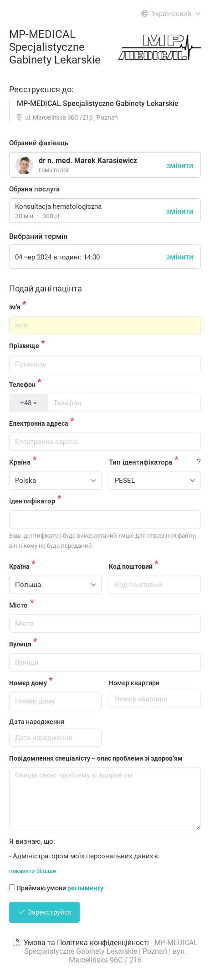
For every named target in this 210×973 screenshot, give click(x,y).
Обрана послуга (34, 189)
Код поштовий (131, 566)
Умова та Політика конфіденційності (82, 942)
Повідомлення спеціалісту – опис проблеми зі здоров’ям (96, 758)
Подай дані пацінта (45, 288)
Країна (20, 462)
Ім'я (14, 307)
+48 (28, 403)
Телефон (22, 384)
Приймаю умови (56, 888)
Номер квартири (134, 683)
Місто (18, 605)
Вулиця (20, 644)
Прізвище (24, 345)
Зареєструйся (44, 912)
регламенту (85, 888)
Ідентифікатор (32, 501)
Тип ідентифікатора (140, 462)
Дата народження (36, 721)
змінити (179, 211)
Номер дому (28, 683)
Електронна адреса (38, 423)
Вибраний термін (38, 236)
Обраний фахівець (38, 143)
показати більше (32, 870)
